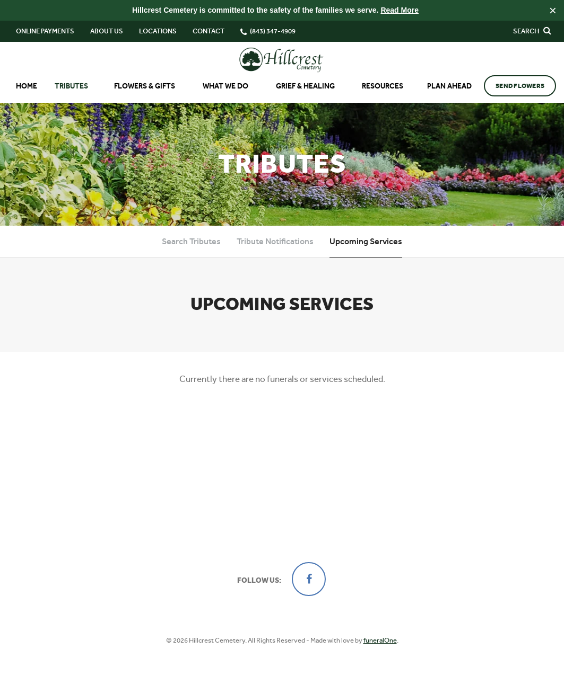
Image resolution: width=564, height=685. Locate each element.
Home (26, 86)
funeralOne (380, 640)
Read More (399, 10)
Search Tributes (191, 241)
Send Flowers (520, 86)
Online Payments (45, 31)
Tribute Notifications (275, 241)
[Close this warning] (553, 10)
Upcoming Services (365, 241)
